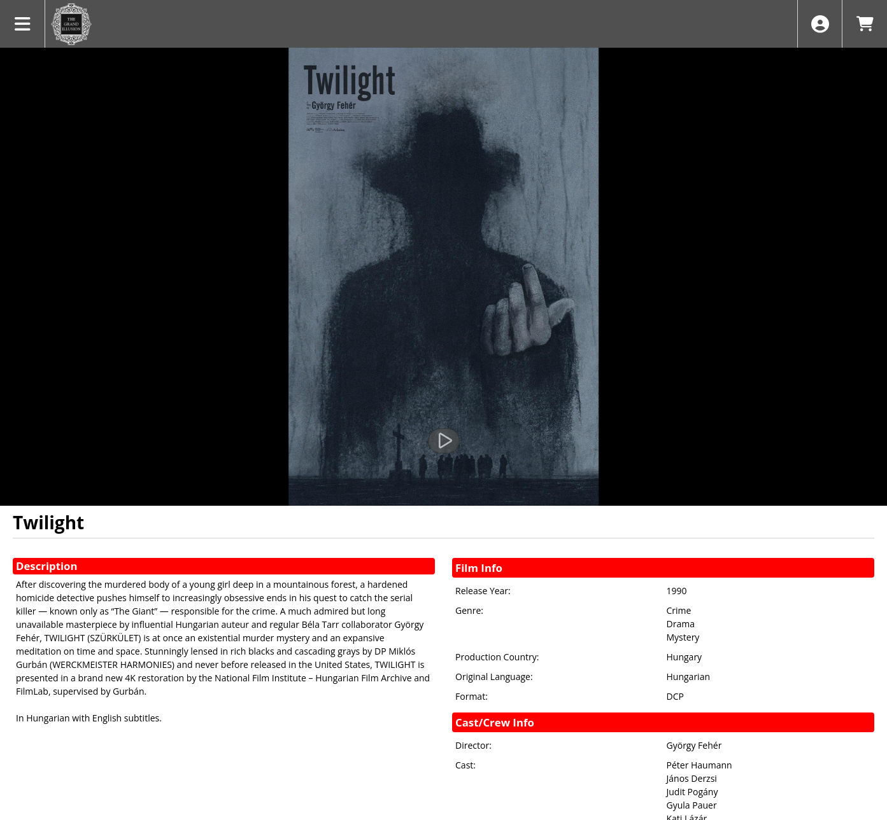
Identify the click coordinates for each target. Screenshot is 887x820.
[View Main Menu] (22, 24)
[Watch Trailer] (444, 441)
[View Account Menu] (819, 24)
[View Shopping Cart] (864, 24)
